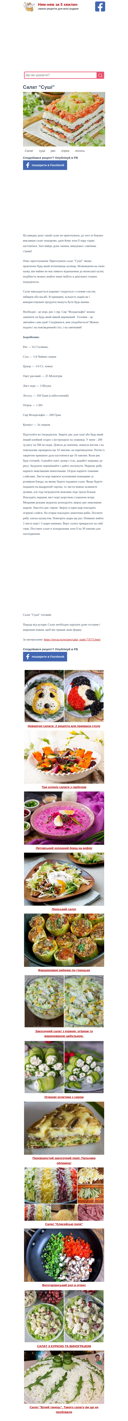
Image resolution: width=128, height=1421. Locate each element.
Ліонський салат (64, 909)
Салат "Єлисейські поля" (64, 1224)
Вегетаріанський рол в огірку (64, 1285)
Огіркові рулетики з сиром (64, 1097)
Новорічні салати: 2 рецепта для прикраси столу (64, 726)
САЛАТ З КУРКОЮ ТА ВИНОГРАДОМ (64, 1346)
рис (53, 150)
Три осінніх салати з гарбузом (64, 787)
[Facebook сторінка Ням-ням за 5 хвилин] (100, 3)
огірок (65, 150)
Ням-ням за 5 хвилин (58, 4)
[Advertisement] (64, 42)
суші (42, 150)
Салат (29, 150)
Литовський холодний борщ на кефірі (64, 848)
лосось (80, 150)
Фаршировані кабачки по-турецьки (64, 970)
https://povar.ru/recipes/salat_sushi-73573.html (72, 639)
